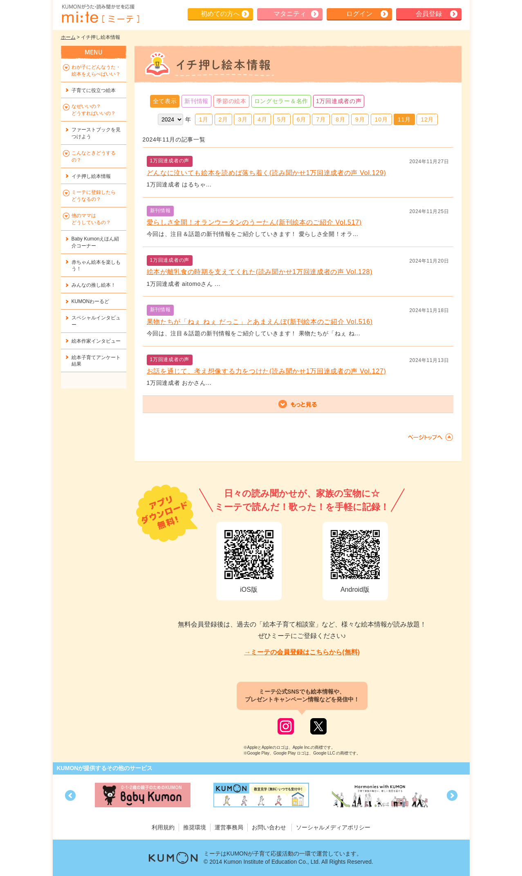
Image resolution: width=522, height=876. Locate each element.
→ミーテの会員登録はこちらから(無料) (302, 652)
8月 (340, 119)
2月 (223, 119)
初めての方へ (220, 13)
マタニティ (289, 13)
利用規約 (163, 827)
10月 (381, 119)
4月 (262, 119)
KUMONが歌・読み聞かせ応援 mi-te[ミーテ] (100, 14)
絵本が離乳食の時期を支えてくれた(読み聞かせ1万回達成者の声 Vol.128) (260, 271)
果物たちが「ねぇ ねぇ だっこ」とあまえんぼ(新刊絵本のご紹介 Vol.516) (260, 321)
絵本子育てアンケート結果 (96, 361)
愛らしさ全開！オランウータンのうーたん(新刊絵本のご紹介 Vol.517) (254, 222)
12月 (427, 119)
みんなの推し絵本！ (94, 285)
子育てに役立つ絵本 (94, 90)
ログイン (359, 13)
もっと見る (298, 404)
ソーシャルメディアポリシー (333, 827)
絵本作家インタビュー (96, 341)
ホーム (68, 37)
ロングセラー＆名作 (281, 101)
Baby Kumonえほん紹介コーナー (95, 242)
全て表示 (165, 101)
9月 (360, 119)
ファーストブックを (96, 133)
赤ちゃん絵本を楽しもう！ (96, 265)
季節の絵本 (231, 101)
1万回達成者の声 (338, 101)
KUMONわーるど (91, 301)
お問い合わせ (269, 827)
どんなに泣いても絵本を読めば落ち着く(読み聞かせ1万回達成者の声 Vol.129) (266, 172)
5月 (282, 119)
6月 (301, 119)
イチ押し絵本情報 (91, 176)
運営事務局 (229, 827)
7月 (320, 119)
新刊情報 (196, 101)
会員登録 (429, 13)
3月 (242, 119)
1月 (203, 119)
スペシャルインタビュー (96, 321)
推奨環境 (194, 827)
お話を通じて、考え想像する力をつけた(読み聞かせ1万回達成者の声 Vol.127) (266, 371)
